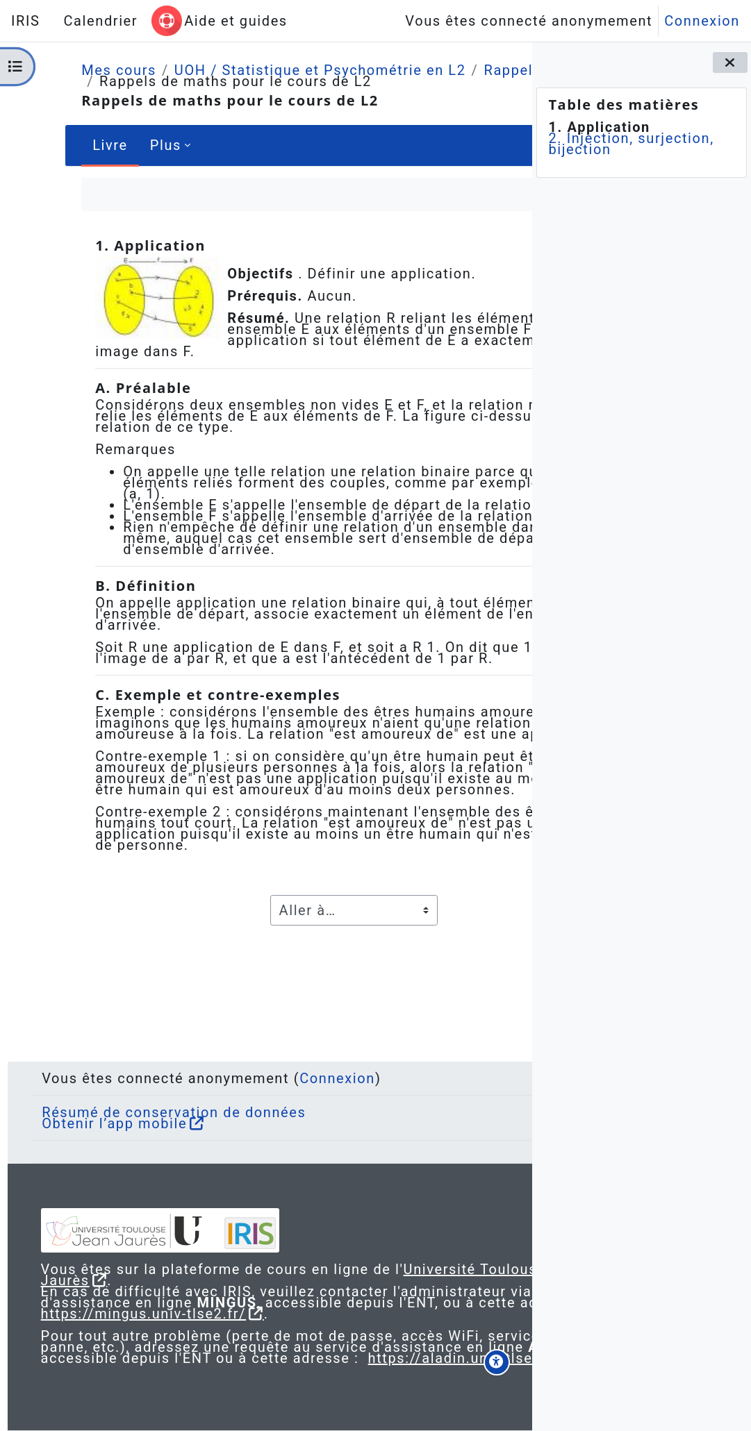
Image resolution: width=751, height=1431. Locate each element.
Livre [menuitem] (78, 145)
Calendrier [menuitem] (100, 20)
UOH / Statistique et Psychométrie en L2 (288, 70)
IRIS (25, 20)
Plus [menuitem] (133, 145)
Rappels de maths (131, 81)
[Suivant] (513, 247)
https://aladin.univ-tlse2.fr (161, 1358)
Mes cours (86, 70)
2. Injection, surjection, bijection (630, 144)
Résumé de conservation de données (187, 1079)
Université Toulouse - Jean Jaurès (197, 1247)
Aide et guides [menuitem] (236, 20)
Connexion (702, 20)
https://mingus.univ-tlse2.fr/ (169, 1291)
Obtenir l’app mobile (127, 1090)
